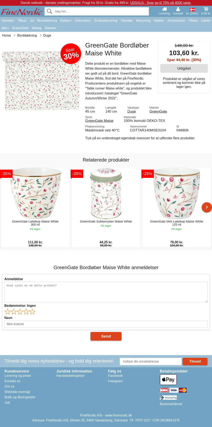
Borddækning (47, 20)
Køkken (65, 20)
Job (7, 402)
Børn (5, 28)
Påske (193, 20)
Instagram (115, 381)
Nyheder (8, 20)
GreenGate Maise (99, 121)
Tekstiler (127, 20)
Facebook (115, 375)
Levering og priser (18, 375)
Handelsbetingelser (70, 375)
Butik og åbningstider (20, 397)
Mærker (50, 28)
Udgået (184, 68)
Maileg (37, 28)
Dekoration (83, 20)
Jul (32, 20)
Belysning (143, 20)
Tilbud (21, 20)
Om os (9, 386)
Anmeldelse (13, 279)
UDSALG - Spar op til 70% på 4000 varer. (160, 3)
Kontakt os (12, 381)
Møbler (159, 20)
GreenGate (20, 28)
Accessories (176, 20)
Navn (8, 318)
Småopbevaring (105, 20)
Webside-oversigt (17, 392)
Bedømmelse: (20, 305)
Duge (131, 111)
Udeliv (205, 20)
